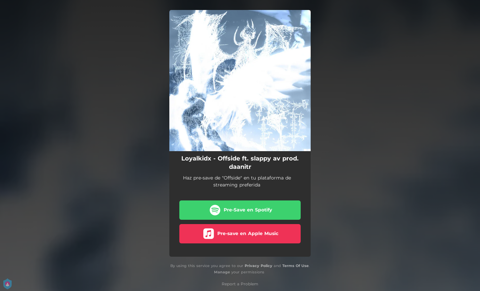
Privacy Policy (258, 265)
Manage (222, 272)
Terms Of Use (295, 265)
